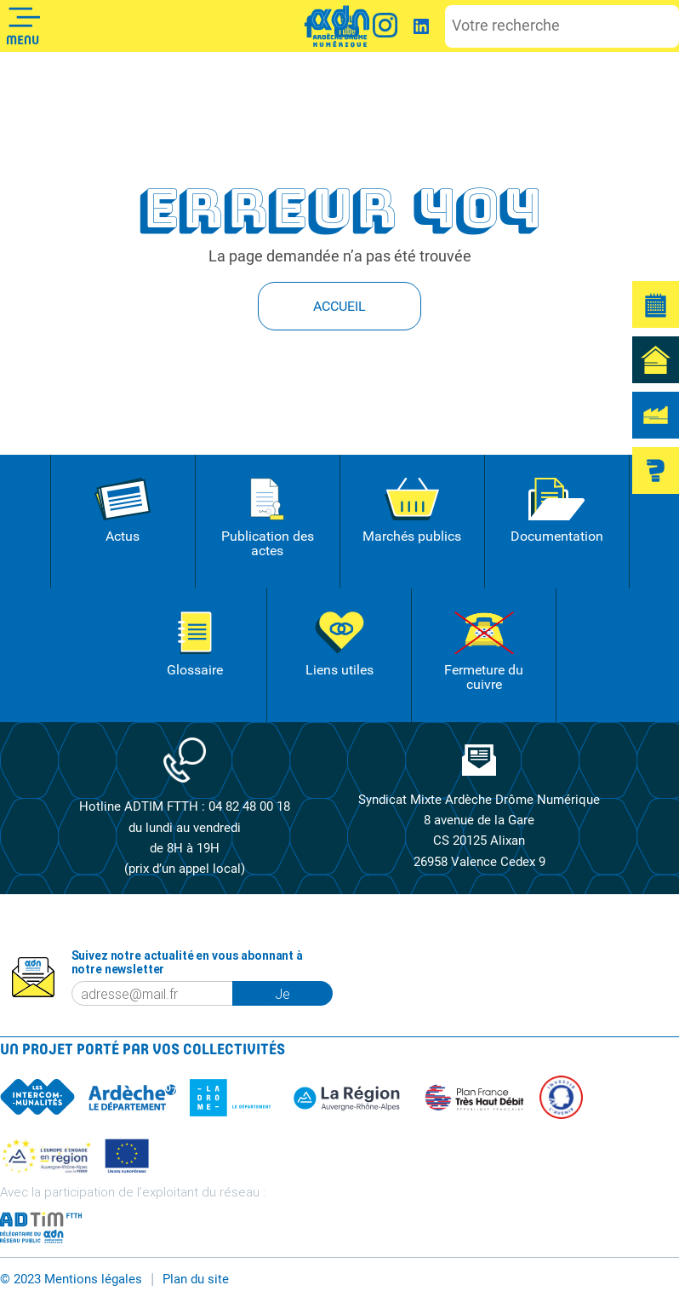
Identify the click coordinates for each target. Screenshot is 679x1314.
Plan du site (196, 1276)
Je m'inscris (305, 991)
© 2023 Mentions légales (71, 1276)
